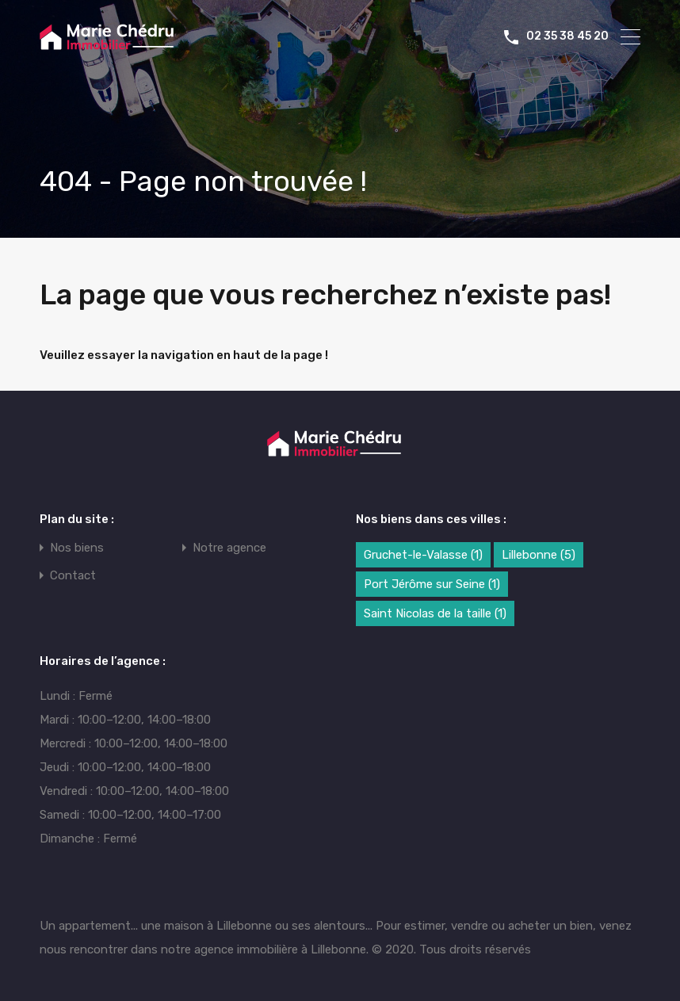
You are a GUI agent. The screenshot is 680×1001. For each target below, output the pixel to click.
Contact (73, 576)
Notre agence (229, 548)
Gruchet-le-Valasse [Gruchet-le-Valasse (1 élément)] (423, 555)
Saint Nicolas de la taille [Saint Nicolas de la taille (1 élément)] (435, 613)
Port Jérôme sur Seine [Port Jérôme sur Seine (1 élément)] (432, 584)
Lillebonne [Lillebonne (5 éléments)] (538, 555)
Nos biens (77, 548)
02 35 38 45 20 (567, 36)
